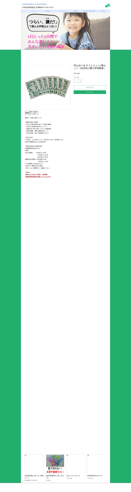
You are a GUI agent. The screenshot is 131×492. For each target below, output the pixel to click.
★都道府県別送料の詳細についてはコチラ (38, 177)
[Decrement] (75, 81)
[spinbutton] (77, 81)
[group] (65, 467)
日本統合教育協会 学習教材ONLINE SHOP (37, 7)
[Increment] (80, 81)
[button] (106, 6)
